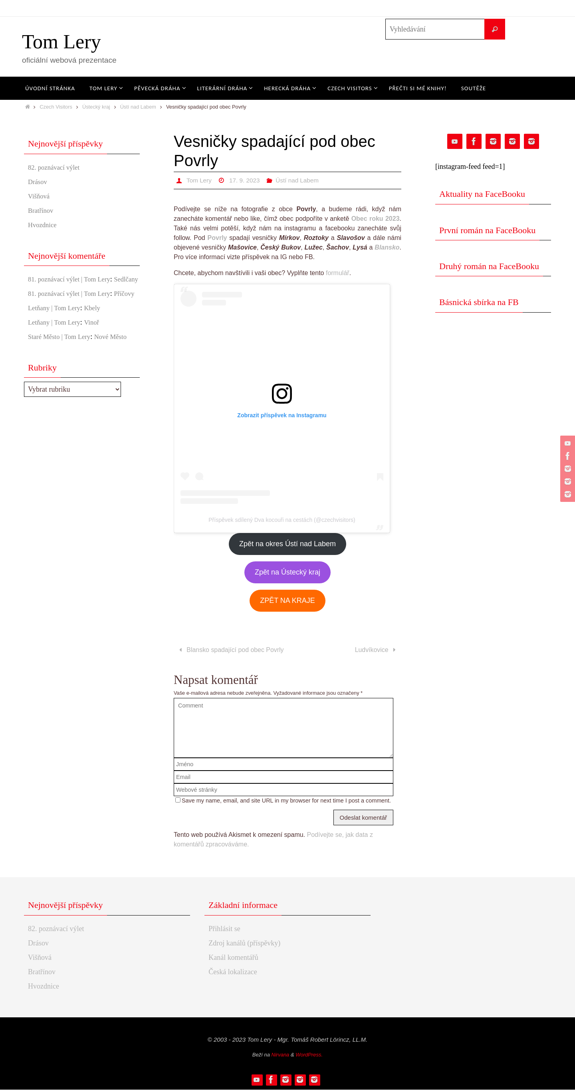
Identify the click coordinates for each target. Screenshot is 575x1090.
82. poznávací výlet (56, 167)
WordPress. (309, 1055)
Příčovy (39, 315)
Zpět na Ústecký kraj (287, 572)
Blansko (387, 247)
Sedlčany (41, 290)
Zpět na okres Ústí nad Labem (287, 544)
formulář (337, 273)
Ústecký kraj (96, 107)
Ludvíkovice (377, 650)
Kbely (97, 329)
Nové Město (117, 358)
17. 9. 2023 (246, 180)
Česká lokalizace (232, 972)
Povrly (217, 237)
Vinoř (97, 344)
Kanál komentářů (233, 958)
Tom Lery (61, 41)
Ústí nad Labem (138, 107)
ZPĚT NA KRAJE (287, 600)
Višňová (40, 196)
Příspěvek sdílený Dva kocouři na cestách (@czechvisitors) (281, 520)
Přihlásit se (224, 929)
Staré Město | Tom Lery (62, 358)
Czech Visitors (56, 107)
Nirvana (280, 1055)
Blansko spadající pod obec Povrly (230, 650)
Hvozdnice (43, 225)
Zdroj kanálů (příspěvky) (244, 943)
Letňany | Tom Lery (56, 329)
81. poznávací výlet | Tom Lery (72, 279)
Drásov (38, 182)
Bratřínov (42, 210)
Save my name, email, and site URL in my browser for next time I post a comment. (286, 801)
